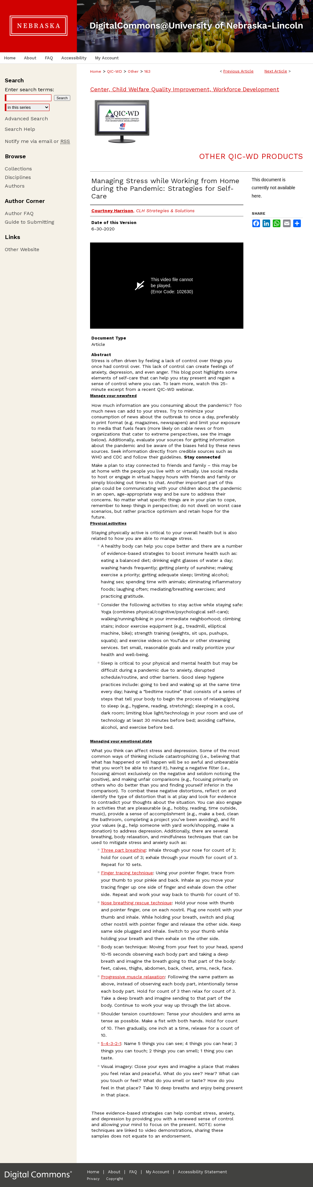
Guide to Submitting (29, 222)
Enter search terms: (29, 89)
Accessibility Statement (202, 1171)
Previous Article (238, 71)
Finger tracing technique (127, 872)
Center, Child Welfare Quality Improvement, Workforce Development (184, 89)
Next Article (275, 71)
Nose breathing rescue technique (136, 902)
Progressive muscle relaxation (133, 976)
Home (95, 71)
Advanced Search (26, 119)
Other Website (22, 249)
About (114, 1171)
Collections (18, 169)
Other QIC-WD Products (251, 156)
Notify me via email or (37, 141)
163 (147, 71)
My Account (157, 1171)
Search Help (20, 129)
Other (133, 71)
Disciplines (18, 177)
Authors (15, 186)
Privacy (93, 1179)
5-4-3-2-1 (111, 1043)
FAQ (133, 1171)
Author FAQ (19, 213)
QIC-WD (114, 71)
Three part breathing (123, 850)
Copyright (114, 1179)
